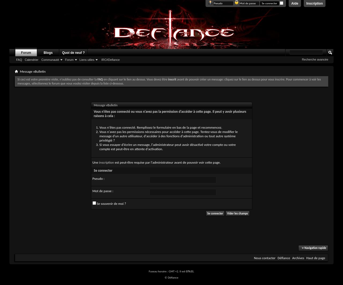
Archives (298, 258)
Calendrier (31, 59)
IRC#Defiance (110, 59)
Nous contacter (264, 258)
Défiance (284, 258)
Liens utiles (87, 59)
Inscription (314, 3)
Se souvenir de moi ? (109, 203)
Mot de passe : (103, 191)
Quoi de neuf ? (73, 53)
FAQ (19, 59)
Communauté (50, 59)
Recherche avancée (315, 59)
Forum (26, 53)
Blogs (48, 53)
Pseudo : (99, 179)
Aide (294, 3)
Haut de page (315, 258)
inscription (106, 162)
